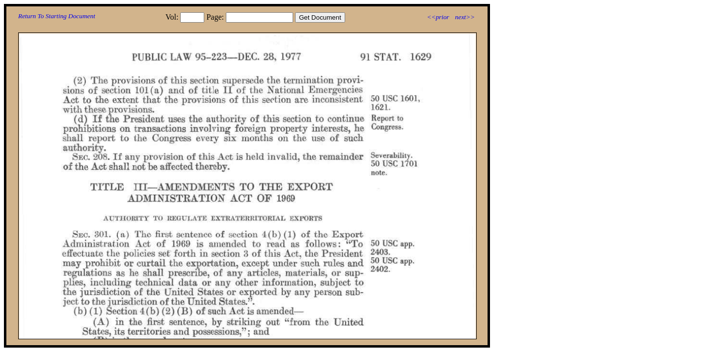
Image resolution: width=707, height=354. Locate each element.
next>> (465, 17)
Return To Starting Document (56, 16)
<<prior (438, 17)
